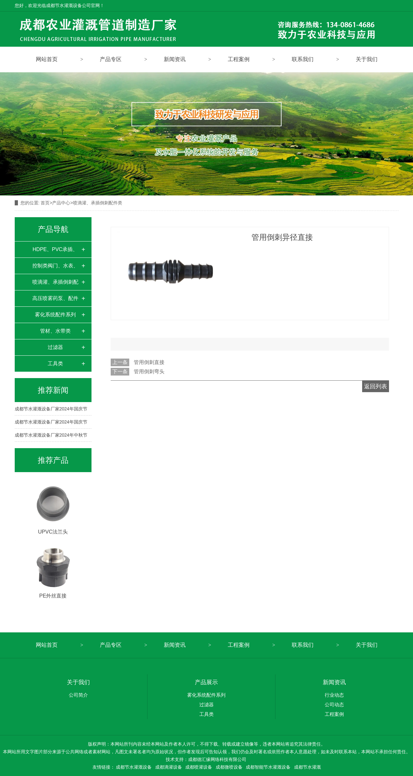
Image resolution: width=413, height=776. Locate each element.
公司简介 (78, 695)
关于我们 (366, 59)
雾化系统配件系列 (55, 314)
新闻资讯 (175, 59)
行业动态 (334, 695)
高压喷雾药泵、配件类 (55, 301)
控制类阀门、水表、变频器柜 (55, 268)
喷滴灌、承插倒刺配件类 (55, 284)
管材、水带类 (55, 331)
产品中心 (61, 202)
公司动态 (334, 704)
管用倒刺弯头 (149, 371)
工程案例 (239, 59)
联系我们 (303, 59)
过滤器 (55, 347)
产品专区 (111, 59)
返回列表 (375, 386)
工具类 (55, 363)
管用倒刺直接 (149, 362)
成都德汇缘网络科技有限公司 (217, 759)
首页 (45, 202)
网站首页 (47, 59)
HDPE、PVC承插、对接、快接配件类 (55, 252)
